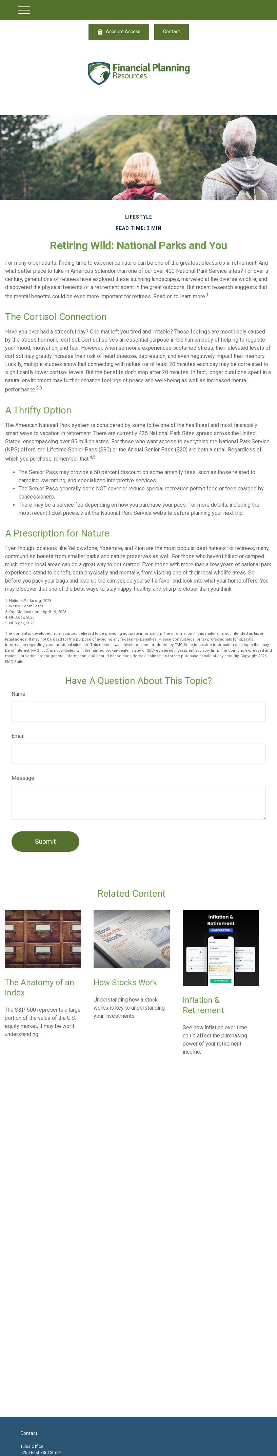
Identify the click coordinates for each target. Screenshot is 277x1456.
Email (18, 736)
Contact (171, 31)
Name (18, 694)
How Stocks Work (125, 982)
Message (23, 778)
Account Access (118, 32)
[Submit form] (45, 841)
